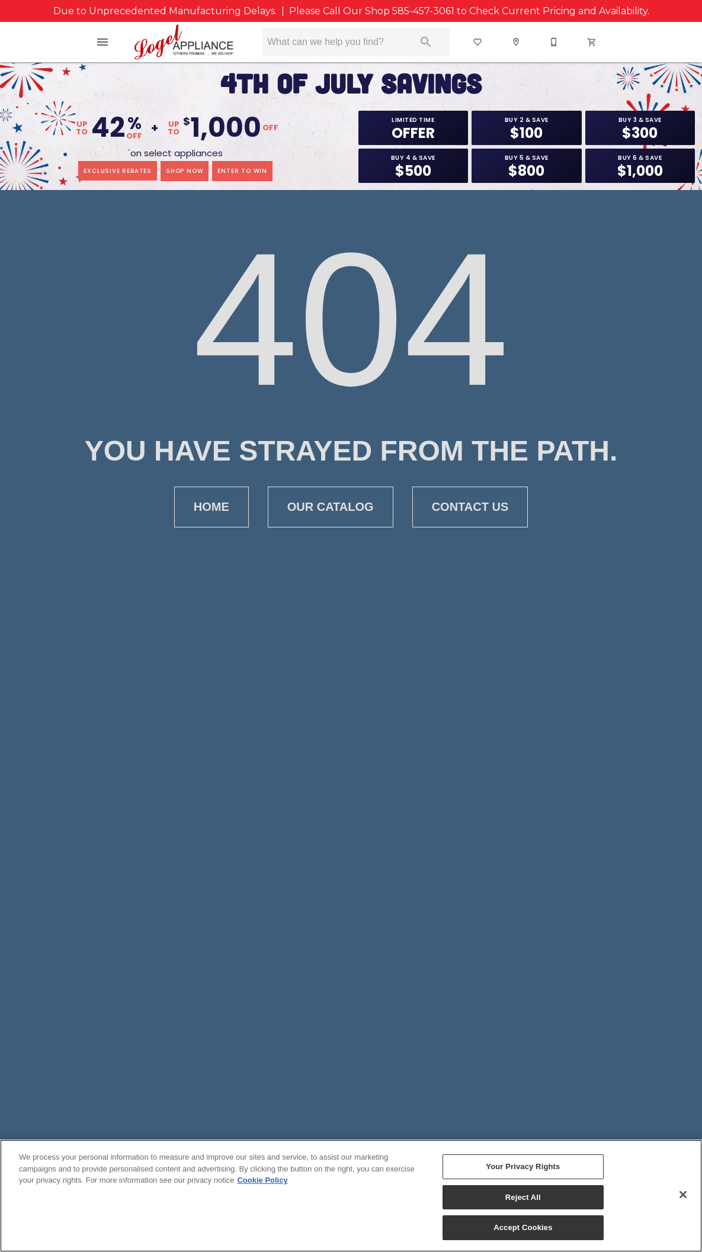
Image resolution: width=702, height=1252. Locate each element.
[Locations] (516, 42)
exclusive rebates (118, 170)
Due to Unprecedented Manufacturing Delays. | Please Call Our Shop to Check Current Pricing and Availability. (351, 11)
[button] (102, 42)
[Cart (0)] (592, 42)
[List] (478, 42)
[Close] (683, 1195)
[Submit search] (426, 42)
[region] (351, 1196)
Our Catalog (330, 507)
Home (211, 507)
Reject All (523, 1197)
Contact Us (470, 507)
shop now (184, 170)
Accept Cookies (522, 1227)
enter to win (242, 170)
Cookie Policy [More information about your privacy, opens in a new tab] (262, 1180)
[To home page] (183, 42)
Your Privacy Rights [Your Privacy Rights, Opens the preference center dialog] (523, 1166)
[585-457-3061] (554, 42)
